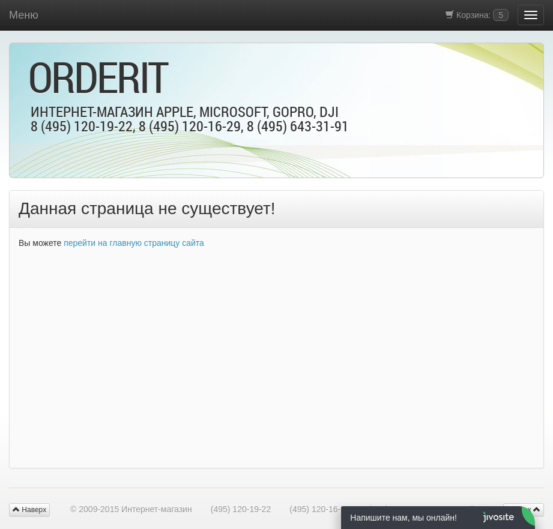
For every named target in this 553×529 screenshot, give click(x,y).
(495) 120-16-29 (319, 509)
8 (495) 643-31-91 (298, 126)
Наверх (29, 510)
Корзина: (477, 15)
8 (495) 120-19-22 (82, 126)
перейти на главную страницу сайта (134, 243)
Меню (23, 15)
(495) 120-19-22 (241, 509)
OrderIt (98, 76)
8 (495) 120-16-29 (190, 126)
